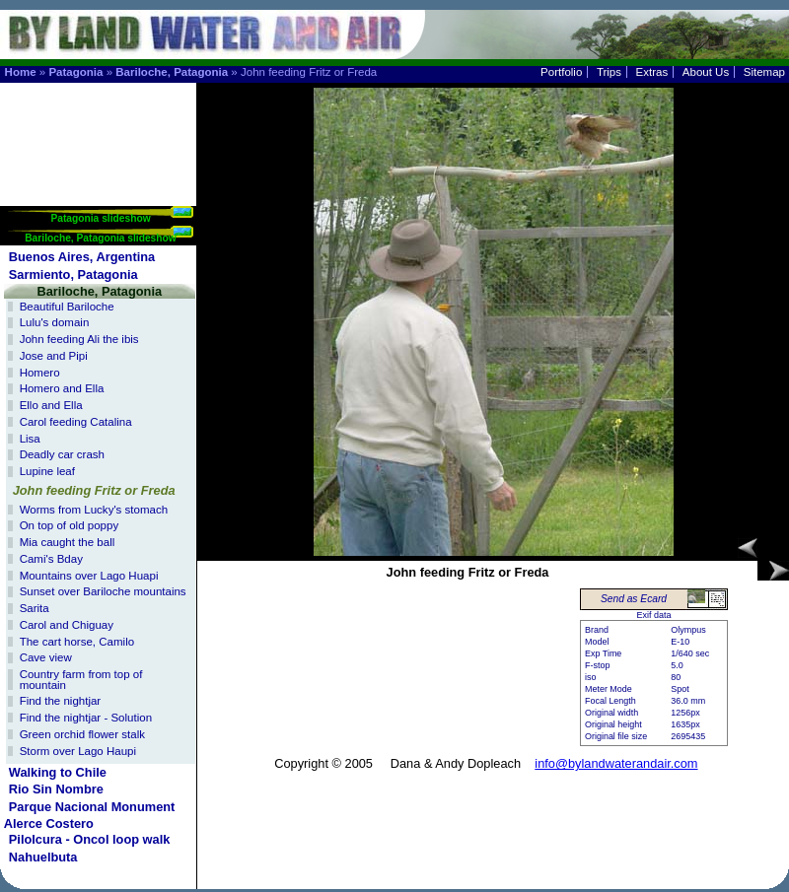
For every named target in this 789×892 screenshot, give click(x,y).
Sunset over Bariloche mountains (103, 591)
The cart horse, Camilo (77, 642)
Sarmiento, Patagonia (73, 274)
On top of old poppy (69, 525)
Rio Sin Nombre (56, 789)
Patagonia (75, 72)
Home (20, 72)
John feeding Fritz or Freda (94, 490)
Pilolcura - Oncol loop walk (90, 839)
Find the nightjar (61, 701)
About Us (705, 72)
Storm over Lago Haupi (78, 751)
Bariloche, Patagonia (171, 72)
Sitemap (764, 72)
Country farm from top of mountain (81, 679)
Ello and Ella (51, 405)
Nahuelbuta (43, 857)
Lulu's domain (55, 322)
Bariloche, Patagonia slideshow (101, 238)
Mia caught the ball (67, 542)
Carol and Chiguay (66, 625)
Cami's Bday (51, 559)
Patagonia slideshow (100, 218)
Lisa (30, 439)
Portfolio (561, 72)
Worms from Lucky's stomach (94, 510)
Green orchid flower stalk (82, 734)
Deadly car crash (62, 454)
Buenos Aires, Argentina (82, 256)
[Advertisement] (99, 144)
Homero (40, 372)
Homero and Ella (62, 388)
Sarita (34, 608)
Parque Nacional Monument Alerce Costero (90, 815)
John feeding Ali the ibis (79, 339)
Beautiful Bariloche (67, 306)
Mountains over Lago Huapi (89, 576)
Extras (652, 72)
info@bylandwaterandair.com (616, 763)
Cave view (46, 657)
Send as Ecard (634, 598)
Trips (609, 72)
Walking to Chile (58, 772)
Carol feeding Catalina (76, 422)
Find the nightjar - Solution (86, 717)
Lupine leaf (47, 471)
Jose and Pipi (54, 356)
